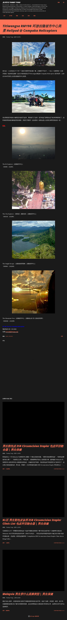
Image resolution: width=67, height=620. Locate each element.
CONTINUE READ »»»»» (59, 469)
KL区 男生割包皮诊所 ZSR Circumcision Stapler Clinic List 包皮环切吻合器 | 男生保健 (32, 521)
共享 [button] (62, 336)
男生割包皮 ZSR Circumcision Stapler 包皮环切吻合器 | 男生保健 (33, 447)
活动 (28, 15)
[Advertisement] (33, 386)
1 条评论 (7, 542)
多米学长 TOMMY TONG (11, 2)
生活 (22, 15)
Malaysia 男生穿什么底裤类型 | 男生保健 (28, 594)
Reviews (11, 336)
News (7, 336)
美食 (16, 15)
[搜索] (59, 2)
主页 (3, 15)
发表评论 (7, 610)
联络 (34, 15)
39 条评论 (8, 469)
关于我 (9, 15)
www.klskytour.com (12, 332)
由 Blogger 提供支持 (33, 616)
